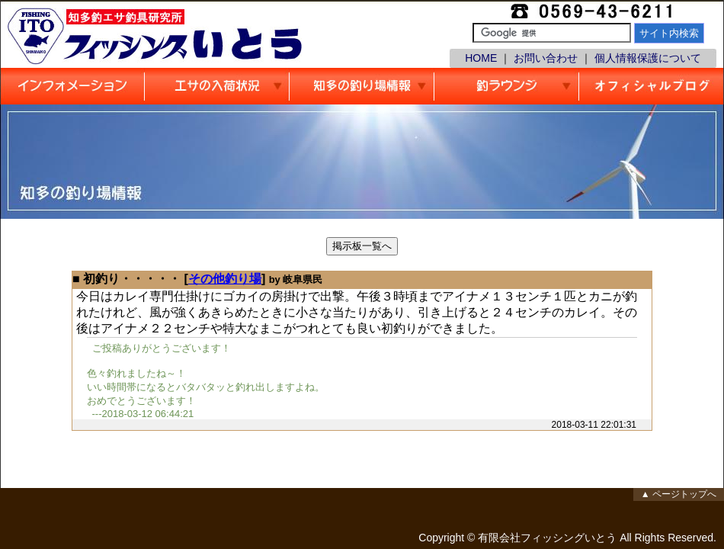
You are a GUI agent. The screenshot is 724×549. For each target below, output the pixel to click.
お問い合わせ (546, 58)
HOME (481, 58)
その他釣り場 (224, 278)
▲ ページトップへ (678, 494)
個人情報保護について (647, 58)
